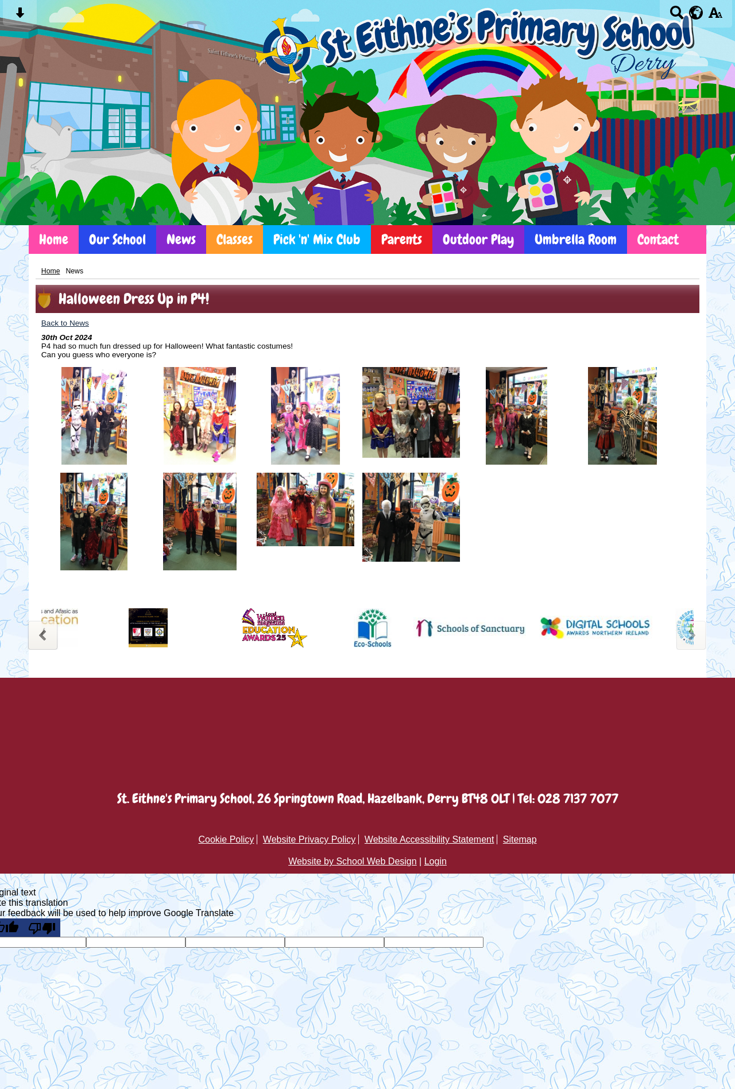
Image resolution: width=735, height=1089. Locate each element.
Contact (658, 239)
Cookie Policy (226, 839)
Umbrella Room (576, 239)
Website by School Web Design (352, 861)
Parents (401, 239)
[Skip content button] (19, 16)
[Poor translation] (42, 927)
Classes (234, 239)
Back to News (65, 323)
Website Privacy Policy (309, 839)
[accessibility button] (715, 16)
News (181, 239)
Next (692, 634)
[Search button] (676, 16)
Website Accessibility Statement (429, 839)
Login (435, 861)
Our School (117, 239)
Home (53, 239)
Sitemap (520, 839)
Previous (43, 634)
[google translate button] (696, 13)
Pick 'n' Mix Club (317, 239)
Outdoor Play (478, 239)
